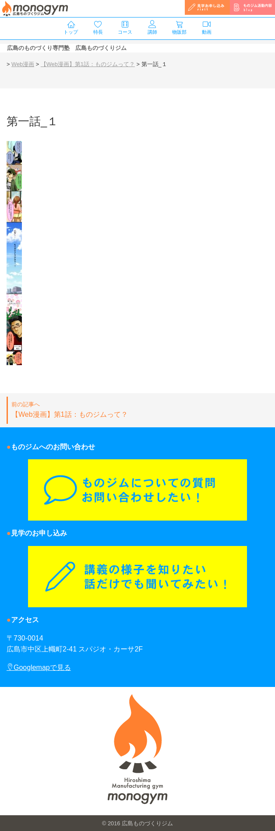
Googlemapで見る (39, 667)
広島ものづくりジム (147, 823)
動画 (207, 28)
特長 (98, 28)
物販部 (179, 28)
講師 (152, 28)
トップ (70, 28)
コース (125, 28)
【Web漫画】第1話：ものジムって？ (138, 409)
